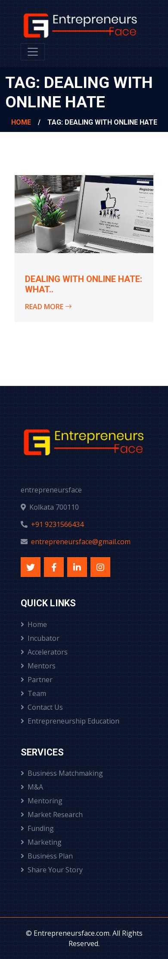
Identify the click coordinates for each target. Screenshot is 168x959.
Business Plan (47, 856)
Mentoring (41, 800)
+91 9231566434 (57, 524)
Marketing (41, 842)
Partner (37, 679)
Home (21, 122)
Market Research (52, 814)
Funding (37, 828)
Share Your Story (52, 869)
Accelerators (44, 652)
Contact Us (42, 707)
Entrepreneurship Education (70, 721)
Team (33, 693)
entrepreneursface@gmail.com (81, 541)
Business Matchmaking (62, 773)
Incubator (40, 638)
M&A (32, 787)
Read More (48, 306)
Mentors (38, 666)
